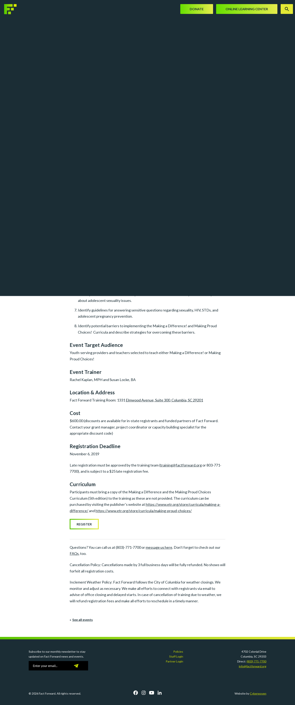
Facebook (136, 693)
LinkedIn (160, 693)
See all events (82, 620)
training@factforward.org (181, 465)
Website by (250, 693)
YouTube (152, 693)
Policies (178, 651)
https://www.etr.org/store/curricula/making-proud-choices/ (143, 510)
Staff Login (176, 656)
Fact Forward (15, 9)
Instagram (144, 693)
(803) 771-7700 (256, 661)
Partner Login (174, 661)
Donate (197, 9)
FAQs (74, 553)
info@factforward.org (252, 666)
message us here (159, 547)
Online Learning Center (247, 9)
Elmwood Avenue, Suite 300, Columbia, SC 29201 (164, 400)
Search (287, 9)
